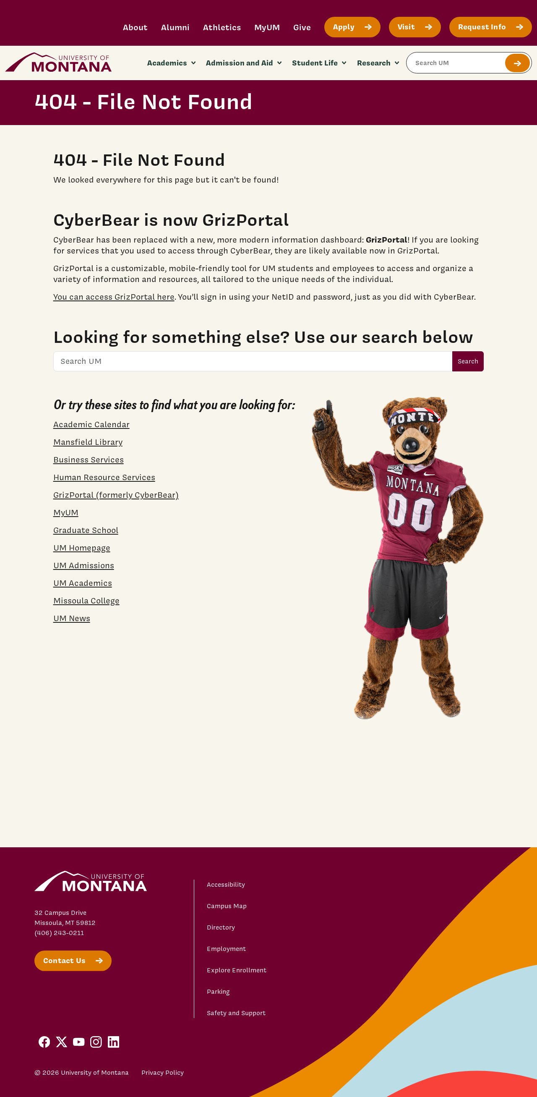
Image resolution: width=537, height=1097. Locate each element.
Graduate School (85, 530)
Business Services (88, 459)
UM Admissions (83, 565)
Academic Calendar (91, 424)
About (135, 27)
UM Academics (82, 582)
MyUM (267, 27)
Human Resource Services (104, 477)
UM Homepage (81, 547)
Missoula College (86, 600)
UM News (71, 618)
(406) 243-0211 (59, 933)
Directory (221, 927)
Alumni (175, 27)
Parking (218, 991)
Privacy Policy (162, 1072)
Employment (226, 949)
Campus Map (227, 906)
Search (468, 361)
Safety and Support (236, 1013)
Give (302, 27)
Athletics (222, 27)
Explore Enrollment (236, 970)
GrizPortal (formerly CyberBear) (116, 494)
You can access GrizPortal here (114, 296)
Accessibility (226, 884)
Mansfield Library (88, 441)
